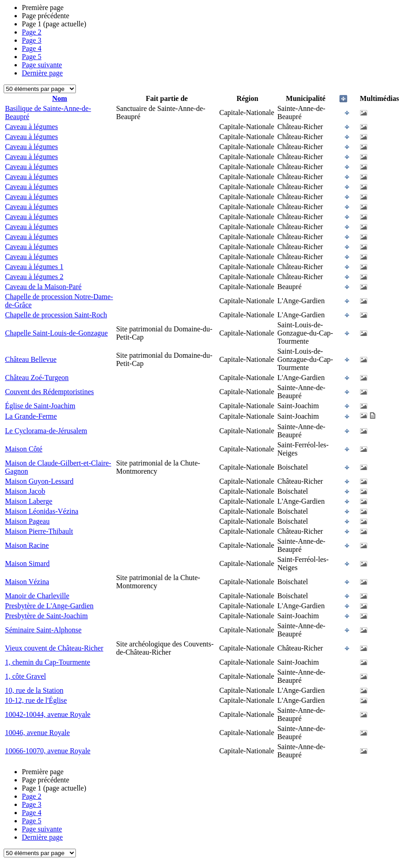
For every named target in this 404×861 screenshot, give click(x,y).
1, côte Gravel (25, 676)
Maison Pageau (27, 521)
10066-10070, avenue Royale (47, 751)
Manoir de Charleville (37, 596)
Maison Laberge (28, 501)
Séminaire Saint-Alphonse (43, 630)
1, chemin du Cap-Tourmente (47, 662)
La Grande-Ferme (31, 416)
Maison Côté (23, 449)
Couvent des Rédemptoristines (49, 391)
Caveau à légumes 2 (34, 276)
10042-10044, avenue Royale (47, 714)
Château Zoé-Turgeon (37, 377)
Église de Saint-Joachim (40, 406)
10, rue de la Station (34, 690)
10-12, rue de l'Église (36, 700)
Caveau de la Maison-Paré (43, 286)
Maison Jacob (25, 491)
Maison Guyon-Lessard (39, 481)
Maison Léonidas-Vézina (41, 511)
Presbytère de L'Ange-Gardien (49, 606)
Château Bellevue (30, 359)
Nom (59, 98)
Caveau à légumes (31, 126)
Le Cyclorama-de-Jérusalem (46, 431)
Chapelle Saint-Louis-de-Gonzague (56, 333)
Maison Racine (27, 545)
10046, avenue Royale (37, 732)
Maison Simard (27, 563)
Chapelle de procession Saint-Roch (56, 315)
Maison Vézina (27, 582)
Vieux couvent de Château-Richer (54, 648)
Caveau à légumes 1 (34, 266)
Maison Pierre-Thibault (39, 531)
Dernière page (42, 73)
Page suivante (42, 65)
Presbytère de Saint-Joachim (46, 616)
